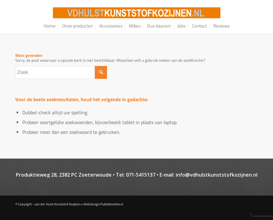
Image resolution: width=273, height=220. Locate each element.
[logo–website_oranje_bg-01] (136, 12)
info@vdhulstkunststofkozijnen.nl (216, 174)
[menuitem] (50, 26)
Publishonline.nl (111, 204)
